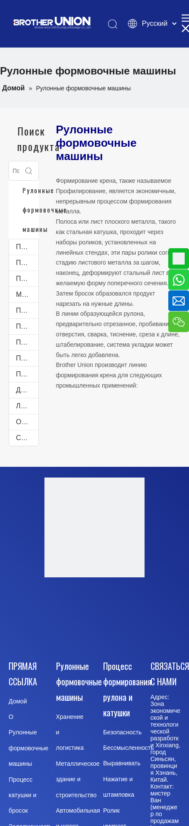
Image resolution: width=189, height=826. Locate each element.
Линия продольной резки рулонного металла (27, 406)
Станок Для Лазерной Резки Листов (27, 437)
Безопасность (122, 732)
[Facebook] (71, 606)
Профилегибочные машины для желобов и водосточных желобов (27, 310)
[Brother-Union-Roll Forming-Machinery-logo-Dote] (94, 527)
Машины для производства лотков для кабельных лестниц (27, 294)
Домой (18, 701)
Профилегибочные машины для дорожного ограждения (27, 358)
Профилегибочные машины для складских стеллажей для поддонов (27, 278)
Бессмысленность (128, 747)
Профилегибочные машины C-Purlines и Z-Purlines (27, 326)
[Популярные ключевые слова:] (28, 170)
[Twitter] (71, 630)
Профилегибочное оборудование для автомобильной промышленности (27, 342)
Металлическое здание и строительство (78, 779)
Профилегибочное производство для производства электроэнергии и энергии (27, 374)
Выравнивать (121, 763)
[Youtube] (115, 606)
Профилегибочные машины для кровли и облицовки (27, 246)
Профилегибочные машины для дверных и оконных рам (27, 262)
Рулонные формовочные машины (28, 748)
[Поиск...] (14, 170)
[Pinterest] (115, 630)
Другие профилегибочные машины (27, 390)
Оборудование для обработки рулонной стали (27, 421)
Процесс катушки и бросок (22, 795)
